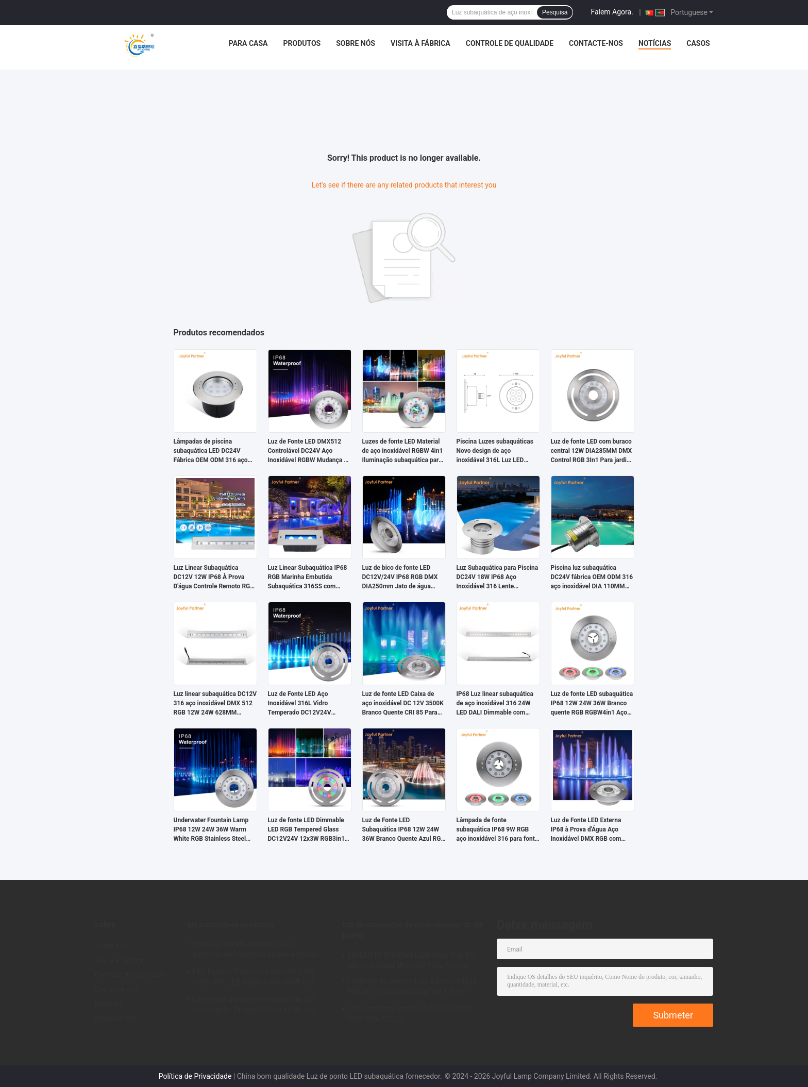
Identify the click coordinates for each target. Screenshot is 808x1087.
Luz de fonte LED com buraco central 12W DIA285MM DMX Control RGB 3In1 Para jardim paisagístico (591, 451)
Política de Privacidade (195, 1076)
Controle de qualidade (509, 43)
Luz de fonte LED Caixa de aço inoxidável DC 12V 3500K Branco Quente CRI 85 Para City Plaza (403, 703)
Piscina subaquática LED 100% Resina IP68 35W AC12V (409, 1014)
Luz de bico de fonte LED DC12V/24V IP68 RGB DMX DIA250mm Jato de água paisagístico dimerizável (400, 577)
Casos (698, 43)
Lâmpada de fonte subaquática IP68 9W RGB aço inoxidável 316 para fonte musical (497, 830)
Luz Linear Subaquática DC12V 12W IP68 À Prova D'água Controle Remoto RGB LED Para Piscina (214, 577)
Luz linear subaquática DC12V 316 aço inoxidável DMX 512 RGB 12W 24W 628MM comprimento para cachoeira (215, 703)
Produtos (302, 43)
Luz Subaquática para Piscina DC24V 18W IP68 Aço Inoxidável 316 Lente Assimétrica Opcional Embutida (497, 577)
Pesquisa (554, 12)
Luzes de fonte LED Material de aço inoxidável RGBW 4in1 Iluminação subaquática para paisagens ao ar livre (402, 451)
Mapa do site (116, 1018)
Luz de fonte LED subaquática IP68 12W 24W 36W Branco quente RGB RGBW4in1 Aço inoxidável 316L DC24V (592, 703)
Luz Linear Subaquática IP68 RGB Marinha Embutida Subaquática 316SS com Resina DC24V (307, 577)
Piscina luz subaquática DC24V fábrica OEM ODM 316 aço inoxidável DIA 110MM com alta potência (592, 577)
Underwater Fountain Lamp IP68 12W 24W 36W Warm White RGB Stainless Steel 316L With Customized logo (212, 830)
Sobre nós (355, 43)
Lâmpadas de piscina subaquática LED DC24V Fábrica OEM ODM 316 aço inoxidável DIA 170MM (211, 451)
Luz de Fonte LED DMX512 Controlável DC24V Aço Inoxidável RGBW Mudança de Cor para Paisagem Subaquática (309, 451)
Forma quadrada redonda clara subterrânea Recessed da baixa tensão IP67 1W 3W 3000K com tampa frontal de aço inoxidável (260, 950)
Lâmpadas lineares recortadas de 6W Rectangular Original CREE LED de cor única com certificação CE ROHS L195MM (261, 1006)
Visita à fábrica (420, 43)
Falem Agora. (612, 12)
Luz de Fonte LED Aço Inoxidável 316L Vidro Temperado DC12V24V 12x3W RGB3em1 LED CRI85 (307, 703)
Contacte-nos (596, 43)
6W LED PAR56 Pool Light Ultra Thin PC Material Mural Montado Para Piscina (411, 960)
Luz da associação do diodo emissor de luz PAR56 (412, 930)
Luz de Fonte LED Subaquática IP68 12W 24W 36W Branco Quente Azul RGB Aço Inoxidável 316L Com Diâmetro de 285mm (403, 830)
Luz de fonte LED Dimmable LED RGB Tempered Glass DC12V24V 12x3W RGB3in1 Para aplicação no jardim (306, 830)
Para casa (248, 43)
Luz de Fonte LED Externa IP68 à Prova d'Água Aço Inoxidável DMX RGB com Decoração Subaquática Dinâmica (586, 830)
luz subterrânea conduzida (231, 925)
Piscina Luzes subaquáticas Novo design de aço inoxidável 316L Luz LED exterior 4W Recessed (495, 451)
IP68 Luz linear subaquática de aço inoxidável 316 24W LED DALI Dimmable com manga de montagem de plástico (495, 703)
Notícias (654, 43)
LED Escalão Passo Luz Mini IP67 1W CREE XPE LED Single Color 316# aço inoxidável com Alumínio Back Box (253, 978)
